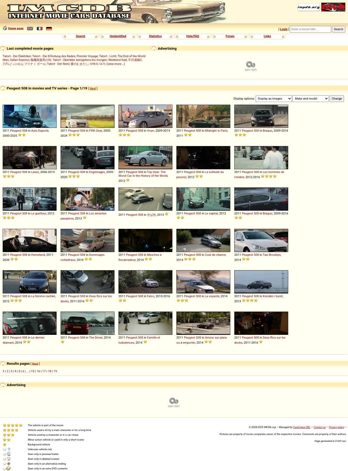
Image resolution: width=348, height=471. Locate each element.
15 (32, 371)
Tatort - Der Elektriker (17, 56)
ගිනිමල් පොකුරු (13, 64)
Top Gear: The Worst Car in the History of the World (142, 174)
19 (55, 371)
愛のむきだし (79, 64)
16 (38, 371)
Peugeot (15, 130)
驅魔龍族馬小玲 (41, 60)
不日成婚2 (134, 60)
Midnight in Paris (216, 130)
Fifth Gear (95, 130)
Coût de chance (215, 255)
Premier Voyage (87, 56)
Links (267, 36)
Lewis (35, 172)
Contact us (320, 427)
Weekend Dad (117, 60)
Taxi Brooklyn (272, 255)
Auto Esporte (40, 130)
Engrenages (97, 172)
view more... (116, 64)
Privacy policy (336, 427)
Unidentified (118, 36)
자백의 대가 (97, 64)
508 (24, 130)
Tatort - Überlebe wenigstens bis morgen (80, 60)
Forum (230, 36)
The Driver (95, 337)
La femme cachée (43, 296)
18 (49, 371)
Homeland (38, 255)
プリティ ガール (35, 64)
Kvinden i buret (273, 296)
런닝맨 (151, 215)
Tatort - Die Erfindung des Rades (53, 56)
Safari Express (19, 60)
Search (80, 36)
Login (283, 29)
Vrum (150, 130)
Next (93, 88)
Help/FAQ (192, 36)
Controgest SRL (301, 427)
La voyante (212, 296)
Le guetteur (38, 213)
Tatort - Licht (107, 56)
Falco (150, 296)
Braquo (267, 130)
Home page (15, 28)
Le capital (211, 213)
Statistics (155, 36)
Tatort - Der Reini (58, 64)
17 (44, 371)
